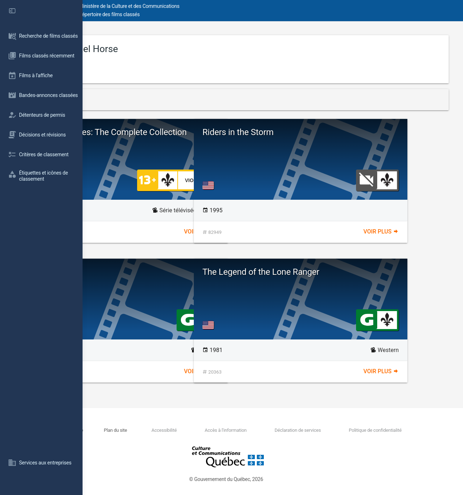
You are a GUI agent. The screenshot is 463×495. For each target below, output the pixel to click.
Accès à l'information (260, 430)
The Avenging (131, 272)
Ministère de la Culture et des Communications (212, 6)
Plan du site (176, 430)
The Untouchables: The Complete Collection (168, 137)
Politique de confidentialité (383, 430)
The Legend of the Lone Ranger (343, 272)
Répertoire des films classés (192, 14)
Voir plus (243, 231)
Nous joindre (144, 430)
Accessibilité (211, 430)
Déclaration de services (319, 430)
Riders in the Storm (320, 132)
